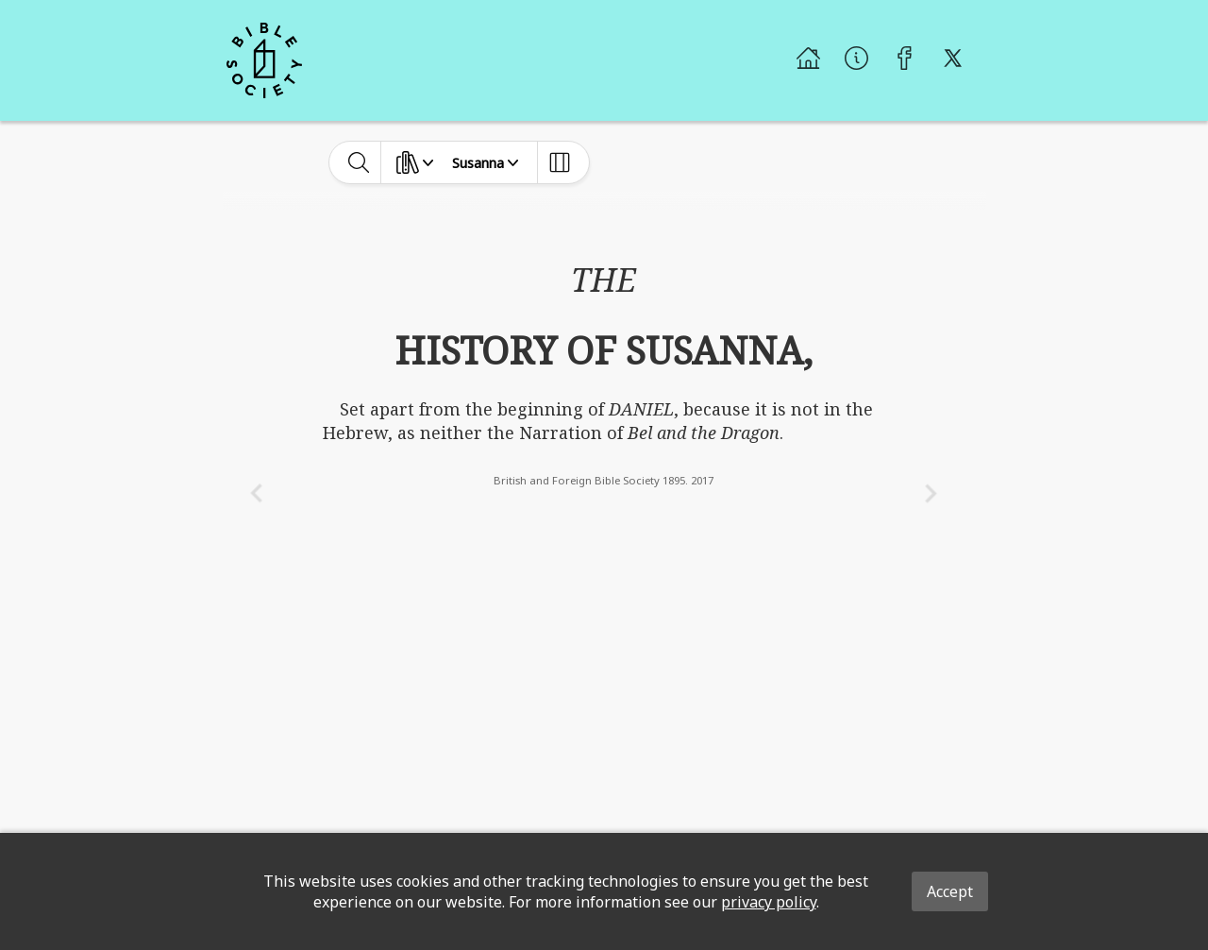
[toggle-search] (359, 162)
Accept (950, 891)
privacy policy (768, 901)
